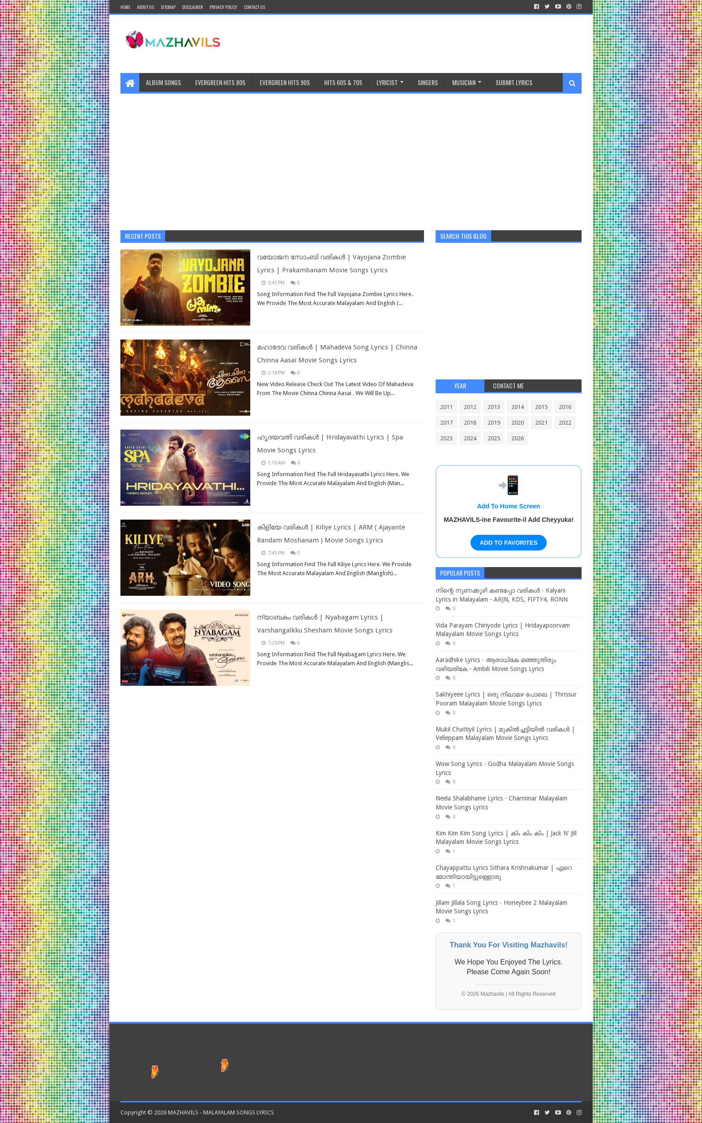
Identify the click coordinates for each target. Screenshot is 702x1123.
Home (125, 7)
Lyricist (387, 82)
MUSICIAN (463, 82)
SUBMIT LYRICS (514, 82)
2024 (470, 438)
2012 (470, 407)
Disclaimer (192, 7)
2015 (541, 407)
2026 (517, 438)
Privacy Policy (223, 7)
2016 (565, 407)
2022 (565, 422)
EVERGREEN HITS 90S (285, 82)
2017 (446, 422)
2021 (541, 422)
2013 (494, 407)
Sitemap (168, 7)
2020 (517, 422)
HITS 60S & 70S (343, 82)
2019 (494, 422)
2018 (470, 422)
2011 (446, 407)
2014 (517, 407)
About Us (145, 7)
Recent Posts (143, 236)
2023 (446, 438)
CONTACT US (254, 7)
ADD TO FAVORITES (508, 542)
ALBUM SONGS (163, 82)
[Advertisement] (351, 156)
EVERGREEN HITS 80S (220, 82)
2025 (494, 438)
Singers (428, 82)
